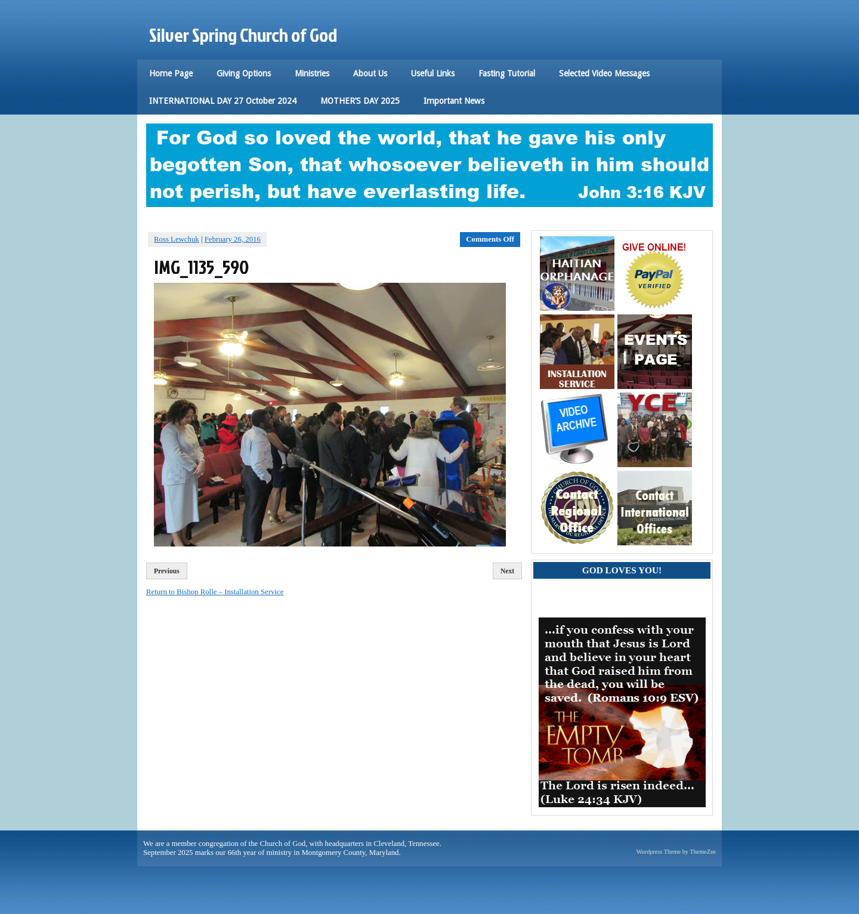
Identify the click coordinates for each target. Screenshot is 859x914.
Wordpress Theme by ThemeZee (676, 851)
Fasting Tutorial (506, 73)
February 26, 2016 (233, 239)
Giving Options (244, 73)
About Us (370, 73)
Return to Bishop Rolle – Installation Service (214, 592)
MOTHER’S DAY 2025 (360, 101)
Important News (454, 101)
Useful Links (433, 73)
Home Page (171, 73)
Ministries (312, 73)
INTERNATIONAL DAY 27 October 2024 (222, 101)
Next (507, 571)
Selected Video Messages (604, 73)
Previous (167, 571)
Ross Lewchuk (176, 239)
